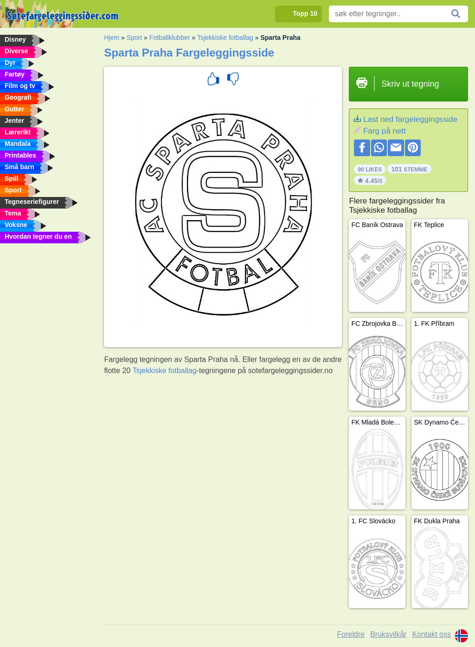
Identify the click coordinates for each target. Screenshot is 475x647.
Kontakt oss (431, 634)
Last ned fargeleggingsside (410, 119)
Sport (134, 37)
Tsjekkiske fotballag (225, 37)
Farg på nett (384, 131)
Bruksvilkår (388, 634)
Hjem (111, 37)
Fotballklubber (169, 37)
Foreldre (351, 634)
